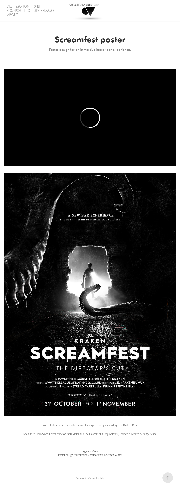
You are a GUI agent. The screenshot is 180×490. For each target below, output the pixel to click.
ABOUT (12, 15)
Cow (95, 451)
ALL (9, 6)
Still (37, 6)
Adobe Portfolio (96, 477)
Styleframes (44, 10)
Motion (23, 6)
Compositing (18, 10)
